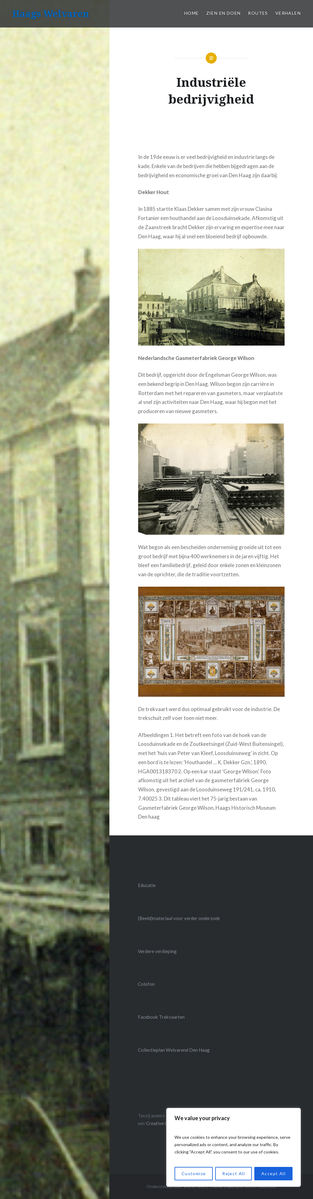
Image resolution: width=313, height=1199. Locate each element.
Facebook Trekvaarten (161, 1017)
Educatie (147, 885)
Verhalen (288, 13)
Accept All (273, 1173)
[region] (233, 1147)
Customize (194, 1173)
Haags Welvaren (50, 13)
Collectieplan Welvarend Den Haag (174, 1050)
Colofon (146, 984)
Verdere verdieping (157, 951)
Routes (258, 13)
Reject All (233, 1173)
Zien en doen (223, 13)
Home (191, 13)
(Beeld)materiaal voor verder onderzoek (179, 918)
